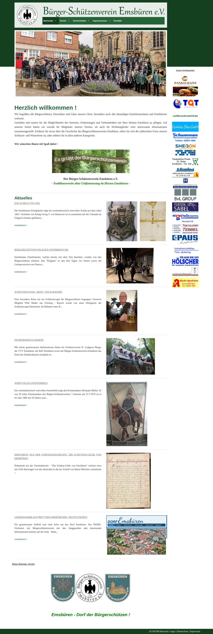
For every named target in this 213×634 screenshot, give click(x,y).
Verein (63, 21)
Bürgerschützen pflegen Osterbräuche (41, 249)
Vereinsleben (79, 21)
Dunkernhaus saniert (29, 340)
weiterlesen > (21, 225)
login (172, 631)
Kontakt (118, 21)
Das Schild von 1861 (27, 203)
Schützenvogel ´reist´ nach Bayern (38, 292)
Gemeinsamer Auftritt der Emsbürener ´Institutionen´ (51, 517)
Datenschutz (182, 631)
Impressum (195, 631)
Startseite (48, 21)
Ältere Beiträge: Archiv (23, 564)
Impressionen (100, 21)
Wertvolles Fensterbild (30, 383)
